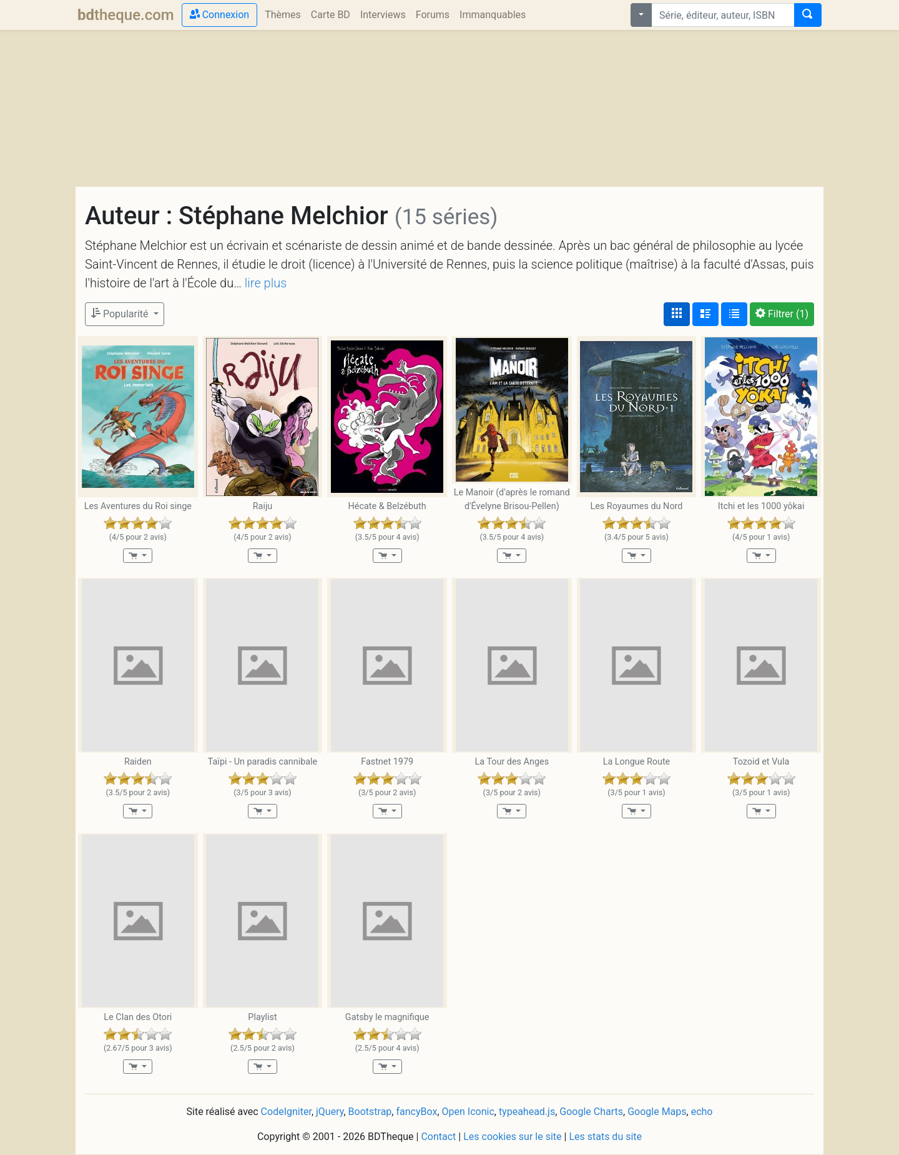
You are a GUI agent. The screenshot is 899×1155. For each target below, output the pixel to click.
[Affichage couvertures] (677, 314)
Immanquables (492, 15)
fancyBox (416, 1112)
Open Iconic (468, 1112)
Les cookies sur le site (512, 1137)
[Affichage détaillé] (705, 314)
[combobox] (723, 15)
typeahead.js (527, 1112)
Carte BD (330, 15)
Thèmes (283, 15)
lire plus (266, 282)
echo (702, 1112)
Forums (433, 15)
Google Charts (591, 1112)
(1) (781, 314)
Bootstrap (370, 1112)
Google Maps (656, 1112)
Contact (438, 1137)
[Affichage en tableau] (734, 314)
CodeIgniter (286, 1112)
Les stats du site (605, 1137)
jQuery (329, 1112)
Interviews (383, 15)
